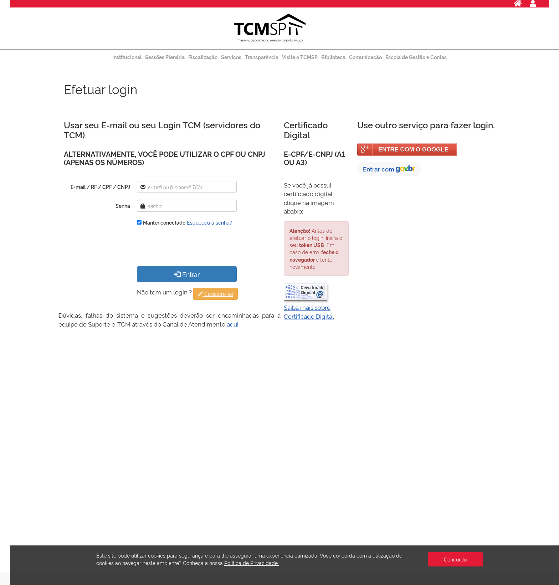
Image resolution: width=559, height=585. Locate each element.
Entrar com (389, 169)
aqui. (233, 324)
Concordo (455, 559)
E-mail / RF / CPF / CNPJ (100, 186)
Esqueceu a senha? (209, 222)
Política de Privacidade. (251, 562)
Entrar (187, 274)
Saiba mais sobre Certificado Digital (309, 311)
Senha (123, 205)
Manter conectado (164, 222)
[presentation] (191, 247)
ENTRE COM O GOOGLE (413, 149)
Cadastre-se (215, 293)
